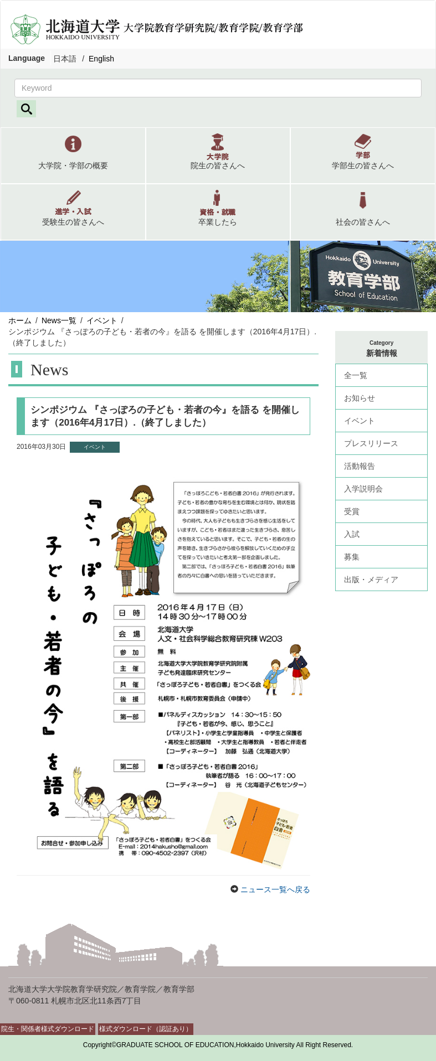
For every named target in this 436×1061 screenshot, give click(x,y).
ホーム (20, 320)
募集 (352, 556)
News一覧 (59, 320)
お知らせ (359, 398)
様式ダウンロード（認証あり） (145, 1029)
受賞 (352, 511)
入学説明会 (363, 488)
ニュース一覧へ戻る (274, 889)
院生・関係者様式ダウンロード (47, 1029)
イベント (101, 320)
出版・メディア (371, 579)
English (101, 58)
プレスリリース (371, 443)
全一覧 (355, 375)
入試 (352, 534)
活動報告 (359, 466)
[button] (73, 155)
